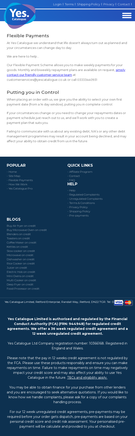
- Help (71, 190)
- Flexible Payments (20, 180)
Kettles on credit (17, 246)
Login (57, 4)
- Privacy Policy (77, 207)
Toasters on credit (18, 238)
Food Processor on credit (23, 288)
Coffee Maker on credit (21, 242)
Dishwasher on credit (21, 259)
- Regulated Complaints (83, 194)
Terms (69, 4)
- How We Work (17, 184)
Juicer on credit (17, 267)
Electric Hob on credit (21, 272)
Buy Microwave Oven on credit (27, 230)
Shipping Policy (88, 4)
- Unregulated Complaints (84, 198)
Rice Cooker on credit (21, 263)
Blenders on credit (19, 234)
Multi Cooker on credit (21, 280)
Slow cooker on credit (21, 251)
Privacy (108, 4)
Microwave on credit (20, 255)
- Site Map (13, 176)
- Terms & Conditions (81, 203)
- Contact (73, 176)
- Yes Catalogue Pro (20, 188)
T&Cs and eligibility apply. (87, 377)
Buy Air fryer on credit (21, 225)
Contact (124, 4)
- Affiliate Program (79, 171)
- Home (12, 171)
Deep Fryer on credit (20, 284)
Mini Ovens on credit (20, 276)
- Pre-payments (78, 215)
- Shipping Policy (78, 211)
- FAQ (71, 180)
